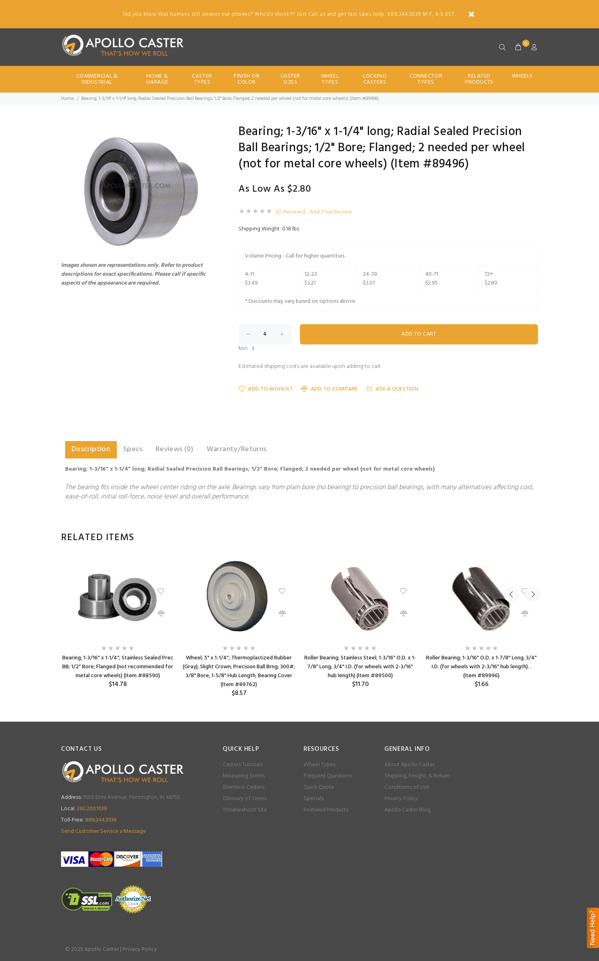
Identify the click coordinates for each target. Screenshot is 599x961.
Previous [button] (511, 537)
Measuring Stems (244, 776)
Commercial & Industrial (97, 79)
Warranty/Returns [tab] (237, 449)
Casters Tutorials (243, 764)
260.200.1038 (84, 808)
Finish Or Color (246, 79)
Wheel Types (330, 79)
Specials (314, 798)
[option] (117, 623)
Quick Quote (319, 787)
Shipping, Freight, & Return (417, 776)
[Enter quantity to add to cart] (265, 334)
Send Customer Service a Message (103, 831)
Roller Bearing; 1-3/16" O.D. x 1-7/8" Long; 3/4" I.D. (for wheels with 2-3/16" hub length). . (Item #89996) (481, 666)
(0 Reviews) (291, 212)
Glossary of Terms (244, 798)
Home (67, 99)
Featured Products (326, 810)
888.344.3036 (88, 820)
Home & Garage (157, 79)
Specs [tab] (133, 449)
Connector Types (425, 79)
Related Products (479, 79)
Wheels (522, 76)
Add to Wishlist (265, 389)
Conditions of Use (406, 787)
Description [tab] (91, 449)
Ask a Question (392, 389)
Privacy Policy (401, 798)
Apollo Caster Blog (407, 810)
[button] (207, 133)
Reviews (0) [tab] (175, 449)
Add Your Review (331, 212)
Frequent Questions (328, 776)
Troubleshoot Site (245, 810)
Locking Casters (374, 79)
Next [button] (530, 537)
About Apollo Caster (409, 764)
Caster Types (202, 79)
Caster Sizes (290, 79)
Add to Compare (329, 389)
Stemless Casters (243, 787)
